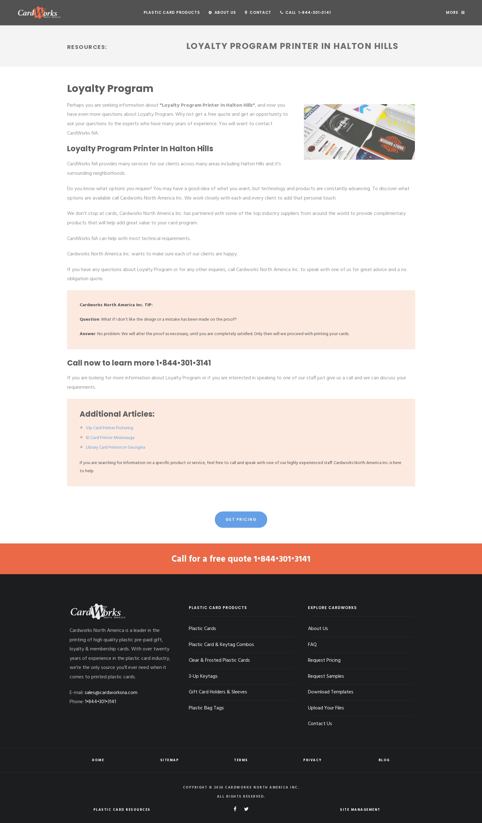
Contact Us (320, 724)
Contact (258, 12)
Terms (241, 760)
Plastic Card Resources (122, 809)
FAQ (312, 644)
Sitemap (169, 760)
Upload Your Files (326, 708)
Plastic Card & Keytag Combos (221, 644)
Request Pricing (324, 660)
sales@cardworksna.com (111, 692)
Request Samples (326, 676)
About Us (222, 12)
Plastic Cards (202, 628)
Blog (384, 760)
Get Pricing (241, 519)
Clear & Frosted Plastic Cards (219, 660)
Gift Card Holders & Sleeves (218, 692)
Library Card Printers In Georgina (115, 447)
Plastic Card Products (172, 12)
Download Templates (330, 692)
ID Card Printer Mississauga (110, 437)
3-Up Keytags (203, 676)
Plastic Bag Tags (206, 708)
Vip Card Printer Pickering (109, 428)
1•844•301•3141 (183, 363)
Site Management (360, 809)
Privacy (312, 760)
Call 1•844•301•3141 (305, 12)
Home (98, 760)
